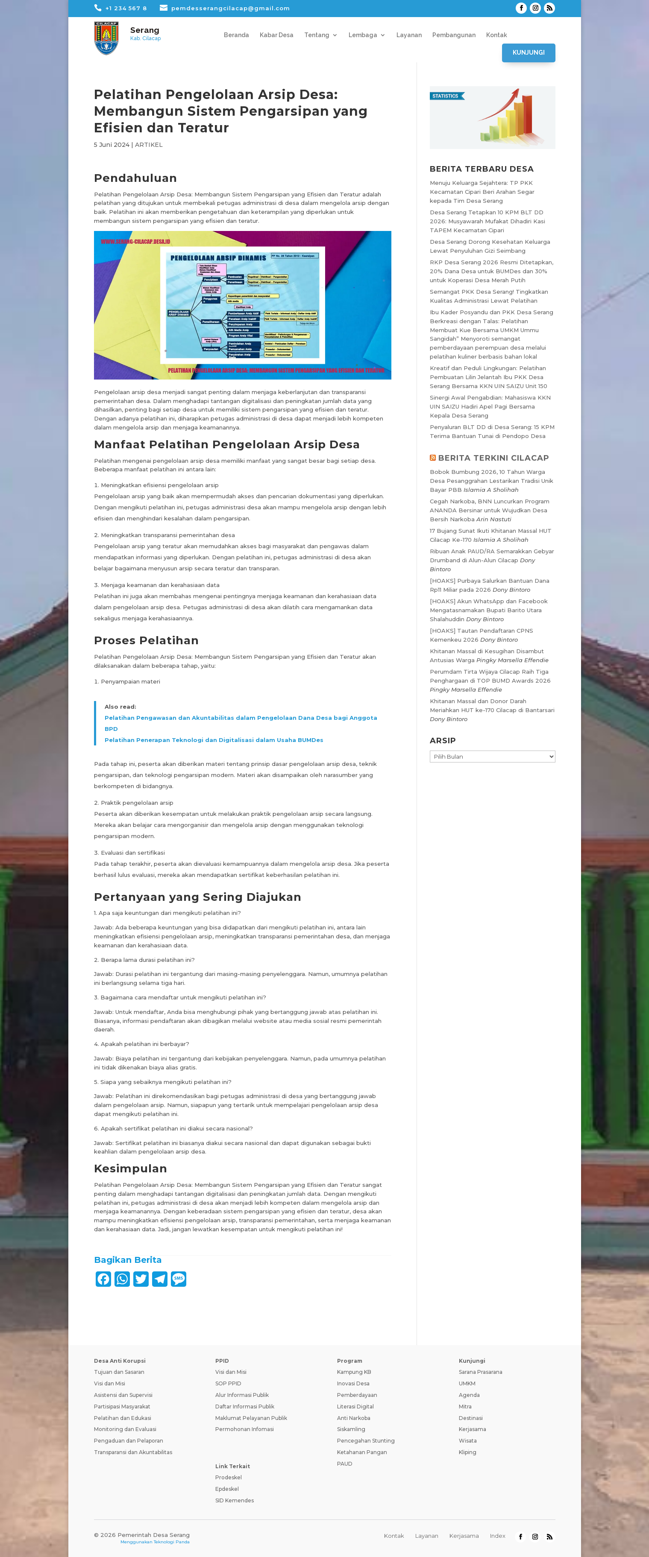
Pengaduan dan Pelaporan (128, 1440)
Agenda (469, 1395)
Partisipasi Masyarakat (122, 1406)
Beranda (236, 35)
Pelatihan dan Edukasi (122, 1418)
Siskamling (351, 1429)
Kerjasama (472, 1429)
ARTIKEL (149, 145)
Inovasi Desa (353, 1383)
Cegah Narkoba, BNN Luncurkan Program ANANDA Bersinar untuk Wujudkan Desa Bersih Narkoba (489, 510)
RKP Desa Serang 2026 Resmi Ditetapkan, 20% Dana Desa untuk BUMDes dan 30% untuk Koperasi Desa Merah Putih (491, 271)
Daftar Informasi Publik (244, 1406)
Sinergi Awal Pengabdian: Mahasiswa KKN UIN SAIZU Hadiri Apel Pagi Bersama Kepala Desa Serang (490, 406)
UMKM (467, 1383)
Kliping (467, 1452)
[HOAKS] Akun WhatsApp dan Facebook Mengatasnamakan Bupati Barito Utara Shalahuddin (489, 610)
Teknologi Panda (172, 1542)
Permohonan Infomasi (244, 1429)
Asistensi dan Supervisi (123, 1395)
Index (497, 1535)
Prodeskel (228, 1477)
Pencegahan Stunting (366, 1440)
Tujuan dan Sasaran (119, 1372)
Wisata (468, 1440)
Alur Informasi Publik (242, 1395)
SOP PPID (228, 1383)
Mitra (465, 1406)
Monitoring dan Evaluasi (125, 1429)
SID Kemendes (234, 1500)
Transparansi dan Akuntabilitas (133, 1452)
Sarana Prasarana (480, 1372)
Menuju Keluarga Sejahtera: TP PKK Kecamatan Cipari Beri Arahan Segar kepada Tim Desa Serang (482, 191)
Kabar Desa (277, 35)
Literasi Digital (355, 1406)
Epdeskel (227, 1489)
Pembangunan (454, 35)
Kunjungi (529, 52)
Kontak (496, 35)
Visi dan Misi (109, 1383)
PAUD (344, 1464)
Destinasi (471, 1418)
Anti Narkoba (353, 1418)
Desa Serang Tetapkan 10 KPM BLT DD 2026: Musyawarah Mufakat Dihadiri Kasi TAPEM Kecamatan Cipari (487, 221)
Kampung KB (354, 1372)
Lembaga (363, 35)
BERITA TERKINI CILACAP (493, 458)
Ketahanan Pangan (362, 1452)
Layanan (409, 35)
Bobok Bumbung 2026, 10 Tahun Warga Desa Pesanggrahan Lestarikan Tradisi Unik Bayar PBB (491, 480)
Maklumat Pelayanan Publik (251, 1418)
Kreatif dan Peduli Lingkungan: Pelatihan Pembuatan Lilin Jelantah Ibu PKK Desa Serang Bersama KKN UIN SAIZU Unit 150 (488, 377)
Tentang (316, 35)
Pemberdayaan (357, 1395)
